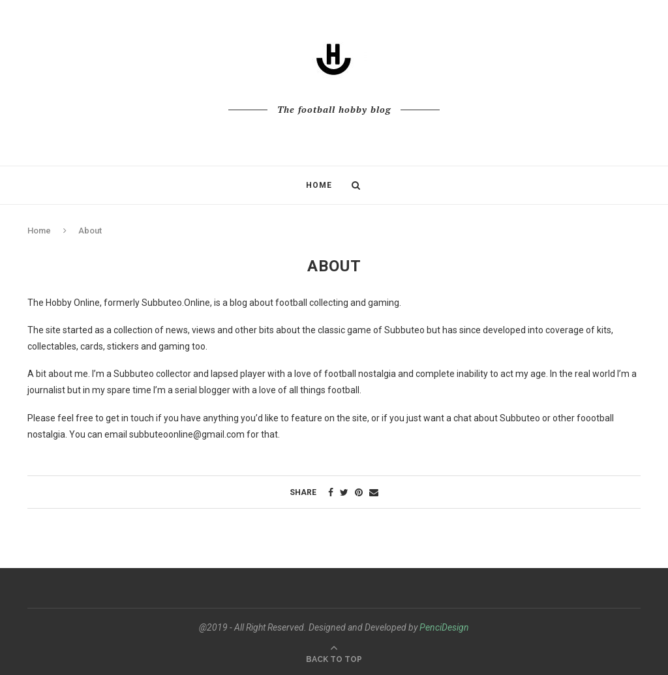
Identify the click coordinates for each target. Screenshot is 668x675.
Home (319, 185)
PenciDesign (444, 627)
